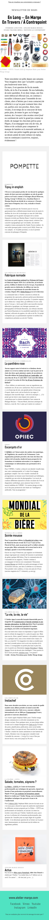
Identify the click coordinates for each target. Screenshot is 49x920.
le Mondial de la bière (31, 540)
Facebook (15, 903)
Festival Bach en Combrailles (29, 375)
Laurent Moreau (10, 564)
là (25, 736)
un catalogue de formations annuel (27, 794)
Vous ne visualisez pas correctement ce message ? (24, 2)
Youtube (36, 903)
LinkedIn (32, 907)
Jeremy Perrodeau (31, 648)
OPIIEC (9, 452)
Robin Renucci (26, 292)
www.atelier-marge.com (23, 897)
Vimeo (26, 903)
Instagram (19, 907)
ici (34, 571)
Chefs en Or (33, 724)
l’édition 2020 (13, 803)
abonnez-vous (23, 653)
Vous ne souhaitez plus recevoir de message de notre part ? (24, 914)
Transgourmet (31, 712)
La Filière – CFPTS (11, 787)
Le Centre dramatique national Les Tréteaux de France (24, 280)
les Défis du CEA (26, 624)
